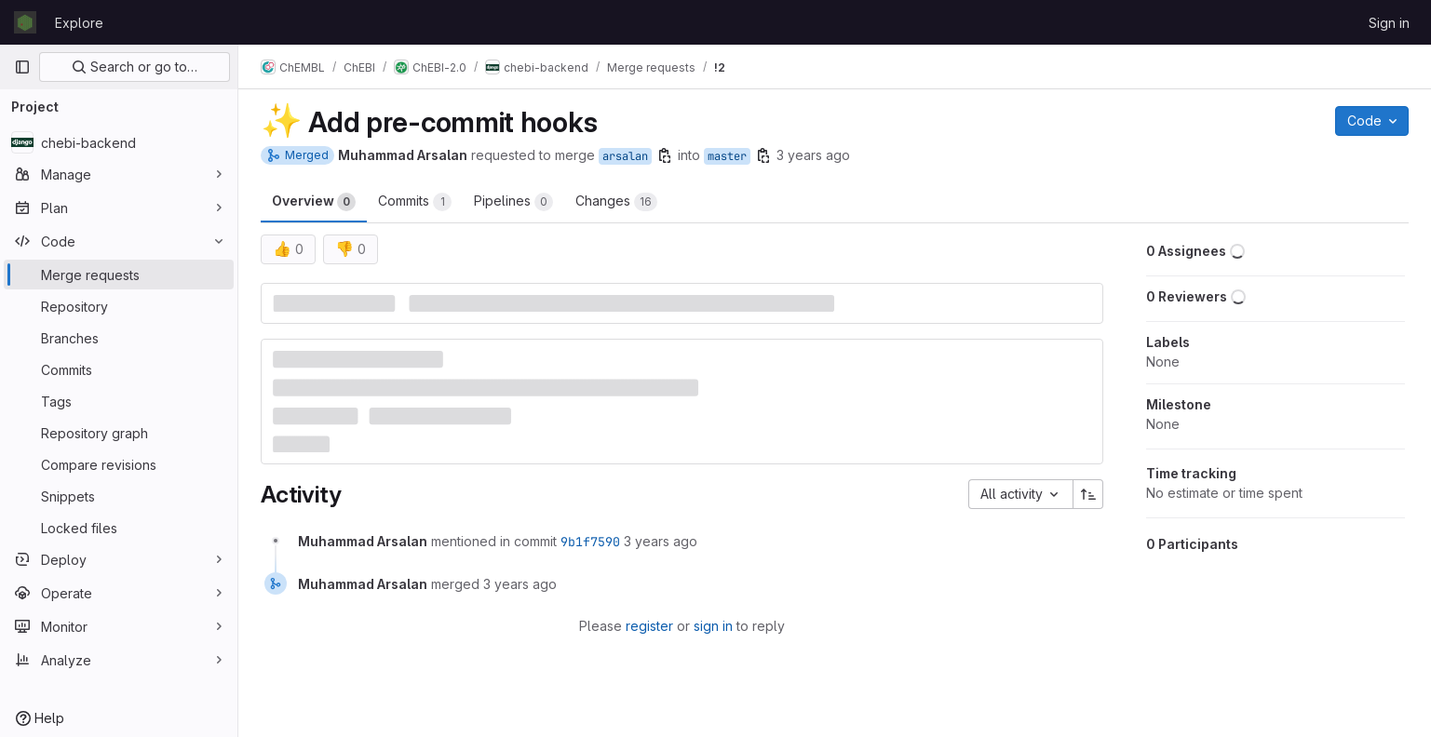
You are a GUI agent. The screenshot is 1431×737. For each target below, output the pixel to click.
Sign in (1389, 23)
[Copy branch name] (665, 155)
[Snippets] (119, 496)
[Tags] (119, 401)
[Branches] (119, 338)
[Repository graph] (119, 433)
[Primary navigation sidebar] (22, 67)
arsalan (625, 156)
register (649, 626)
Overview (314, 202)
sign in (713, 626)
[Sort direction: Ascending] (1088, 494)
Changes (616, 202)
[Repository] (119, 306)
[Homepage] (25, 22)
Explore (79, 23)
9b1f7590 (590, 541)
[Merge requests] (119, 274)
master (727, 156)
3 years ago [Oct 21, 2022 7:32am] (813, 155)
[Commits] (119, 369)
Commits (415, 202)
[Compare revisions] (119, 464)
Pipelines (513, 202)
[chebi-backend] (119, 142)
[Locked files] (119, 528)
